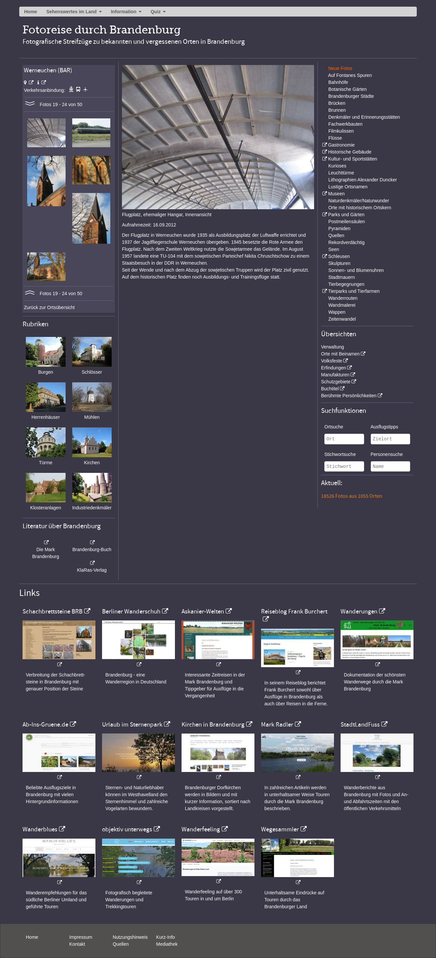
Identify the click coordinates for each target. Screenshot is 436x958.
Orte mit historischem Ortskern (359, 207)
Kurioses (337, 165)
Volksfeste (331, 360)
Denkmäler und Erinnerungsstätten (364, 117)
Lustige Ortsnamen (347, 186)
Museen (336, 193)
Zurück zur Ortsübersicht (49, 307)
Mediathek (167, 944)
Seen (333, 249)
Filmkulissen (341, 131)
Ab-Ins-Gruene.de (45, 725)
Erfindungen (333, 367)
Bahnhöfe (338, 82)
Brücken (336, 103)
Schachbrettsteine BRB (52, 611)
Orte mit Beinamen (340, 353)
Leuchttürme (341, 172)
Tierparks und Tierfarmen (354, 291)
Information (123, 11)
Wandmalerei (341, 305)
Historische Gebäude (349, 152)
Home (30, 11)
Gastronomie (341, 145)
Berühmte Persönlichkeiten (348, 395)
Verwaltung (332, 347)
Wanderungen (359, 611)
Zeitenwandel (342, 319)
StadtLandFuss (360, 725)
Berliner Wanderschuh (131, 611)
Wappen (337, 312)
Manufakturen (335, 374)
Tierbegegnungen (346, 284)
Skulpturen (339, 263)
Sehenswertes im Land (71, 11)
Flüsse (335, 138)
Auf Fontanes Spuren (350, 75)
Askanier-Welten (203, 611)
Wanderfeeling (201, 829)
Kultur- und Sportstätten (352, 158)
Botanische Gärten (347, 89)
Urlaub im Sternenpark (132, 725)
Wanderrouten (342, 298)
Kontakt (77, 944)
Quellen (336, 235)
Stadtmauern (341, 277)
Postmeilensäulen (346, 221)
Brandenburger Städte (351, 96)
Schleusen (339, 256)
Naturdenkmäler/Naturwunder (358, 200)
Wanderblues (40, 829)
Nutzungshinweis (130, 937)
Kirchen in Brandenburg (213, 725)
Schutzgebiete (336, 381)
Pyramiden (339, 228)
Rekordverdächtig (346, 242)
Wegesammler (280, 829)
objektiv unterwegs (127, 829)
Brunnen (337, 110)
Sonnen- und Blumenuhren (356, 270)
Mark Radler (277, 725)
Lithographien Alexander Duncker (362, 179)
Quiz (156, 11)
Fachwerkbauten (345, 124)
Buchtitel (330, 388)
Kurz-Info (165, 937)
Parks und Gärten (346, 214)
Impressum (80, 937)
